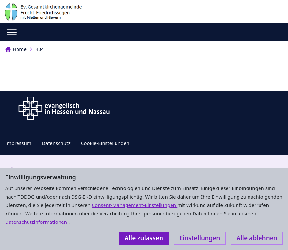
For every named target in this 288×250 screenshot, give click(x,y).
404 (40, 49)
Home (16, 49)
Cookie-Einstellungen (105, 143)
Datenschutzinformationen (36, 222)
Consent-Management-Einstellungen (135, 205)
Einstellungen (199, 238)
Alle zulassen (144, 238)
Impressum (18, 143)
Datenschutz (56, 143)
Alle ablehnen (256, 238)
